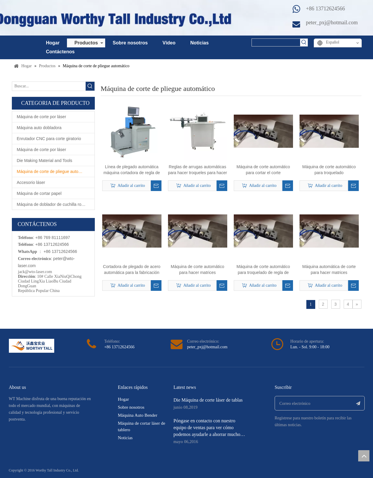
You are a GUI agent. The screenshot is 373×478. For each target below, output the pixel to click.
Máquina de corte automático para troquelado (329, 169)
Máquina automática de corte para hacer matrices (329, 269)
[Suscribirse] (358, 403)
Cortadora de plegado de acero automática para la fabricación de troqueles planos (132, 269)
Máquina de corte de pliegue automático (54, 171)
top (363, 455)
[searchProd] (276, 42)
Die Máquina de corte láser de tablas (208, 399)
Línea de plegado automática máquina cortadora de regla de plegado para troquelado (131, 170)
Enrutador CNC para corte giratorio (49, 138)
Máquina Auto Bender (137, 415)
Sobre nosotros (130, 42)
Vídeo (169, 42)
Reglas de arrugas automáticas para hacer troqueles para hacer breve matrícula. (197, 170)
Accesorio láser (31, 182)
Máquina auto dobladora (39, 127)
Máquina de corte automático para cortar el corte (263, 169)
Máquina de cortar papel (39, 193)
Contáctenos (60, 51)
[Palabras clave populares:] (304, 42)
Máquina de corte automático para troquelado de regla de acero (263, 269)
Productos (86, 42)
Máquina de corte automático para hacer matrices (197, 269)
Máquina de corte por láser (41, 116)
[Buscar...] (49, 86)
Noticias (199, 42)
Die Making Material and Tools (44, 160)
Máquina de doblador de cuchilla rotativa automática (56, 204)
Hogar (53, 42)
